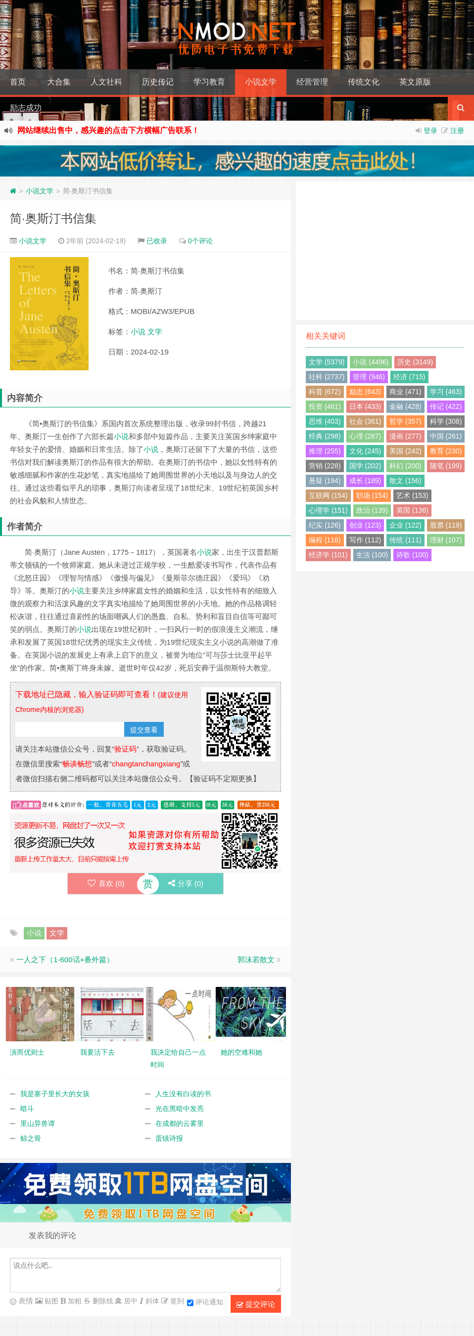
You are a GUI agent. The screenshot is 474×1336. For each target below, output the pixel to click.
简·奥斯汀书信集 (53, 218)
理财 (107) (446, 540)
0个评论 (200, 241)
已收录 (156, 241)
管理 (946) (369, 377)
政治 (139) (372, 510)
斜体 (151, 1301)
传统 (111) (405, 540)
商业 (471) (405, 392)
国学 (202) (365, 466)
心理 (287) (365, 436)
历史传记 (158, 82)
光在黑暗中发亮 (179, 1109)
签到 (176, 1301)
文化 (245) (365, 451)
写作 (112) (365, 540)
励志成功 (26, 107)
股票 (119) (446, 525)
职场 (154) (372, 495)
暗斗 (27, 1109)
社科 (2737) (326, 377)
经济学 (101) (328, 555)
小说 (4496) (370, 362)
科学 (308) (446, 421)
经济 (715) (409, 377)
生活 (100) (372, 555)
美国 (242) (405, 451)
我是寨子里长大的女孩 (55, 1094)
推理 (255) (325, 451)
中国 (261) (446, 436)
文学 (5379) (326, 362)
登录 (430, 130)
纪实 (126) (325, 525)
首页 (18, 82)
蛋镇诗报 (169, 1138)
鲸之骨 (30, 1138)
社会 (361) (365, 421)
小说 (138, 331)
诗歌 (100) (412, 555)
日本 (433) (365, 406)
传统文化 (363, 82)
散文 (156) (405, 481)
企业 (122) (405, 525)
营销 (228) (325, 466)
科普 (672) (325, 392)
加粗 (74, 1301)
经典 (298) (325, 436)
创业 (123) (365, 525)
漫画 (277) (405, 436)
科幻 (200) (405, 466)
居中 (130, 1301)
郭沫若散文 (256, 959)
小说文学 (261, 82)
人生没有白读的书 (183, 1094)
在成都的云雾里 (179, 1123)
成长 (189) (365, 481)
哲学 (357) (405, 421)
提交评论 (256, 1304)
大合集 (59, 82)
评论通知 (205, 1302)
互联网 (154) (328, 495)
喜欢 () (106, 883)
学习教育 (209, 82)
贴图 (50, 1301)
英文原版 (415, 82)
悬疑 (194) (325, 481)
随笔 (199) (446, 466)
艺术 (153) (412, 495)
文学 (154, 331)
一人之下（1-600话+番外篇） (65, 959)
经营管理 (312, 82)
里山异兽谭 (37, 1123)
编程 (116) (325, 540)
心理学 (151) (328, 510)
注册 (457, 130)
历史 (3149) (415, 362)
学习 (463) (446, 392)
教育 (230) (446, 451)
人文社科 (106, 82)
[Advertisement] (385, 250)
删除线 (102, 1301)
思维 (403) (325, 421)
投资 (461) (325, 406)
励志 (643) (365, 392)
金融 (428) (405, 406)
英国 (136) (412, 510)
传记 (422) (446, 406)
